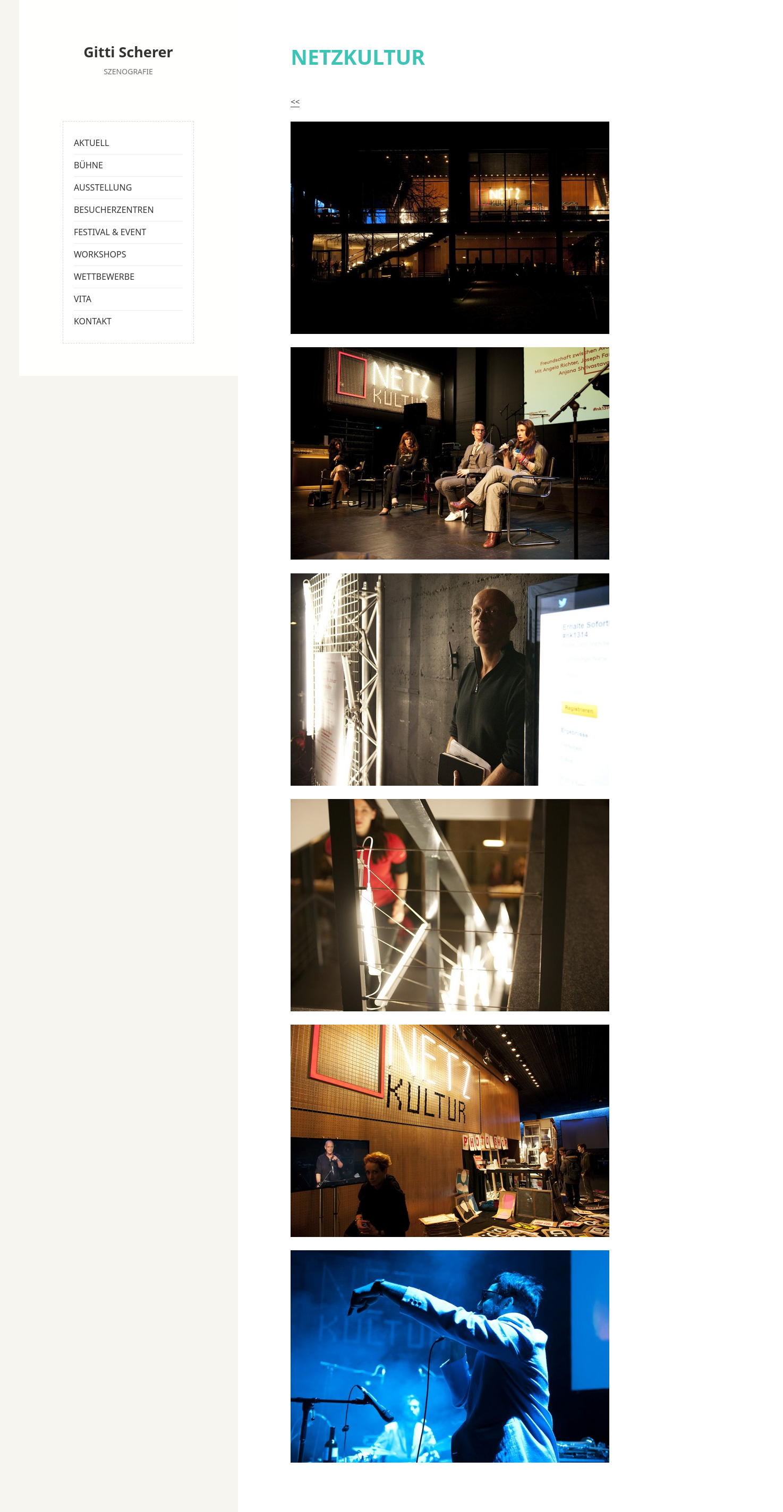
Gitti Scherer (128, 52)
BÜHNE (88, 165)
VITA (82, 299)
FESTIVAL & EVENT (110, 232)
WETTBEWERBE (104, 276)
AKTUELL (91, 143)
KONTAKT (93, 321)
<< (295, 101)
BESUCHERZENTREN (114, 210)
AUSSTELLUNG (103, 187)
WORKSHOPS (100, 254)
